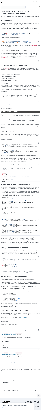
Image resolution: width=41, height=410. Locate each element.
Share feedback (5, 382)
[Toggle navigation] (38, 395)
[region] (17, 406)
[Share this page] (36, 7)
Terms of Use (36, 406)
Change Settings (14, 407)
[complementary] (36, 7)
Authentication (17, 316)
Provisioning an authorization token (9, 334)
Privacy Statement (5, 407)
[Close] (32, 404)
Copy (39, 33)
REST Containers (23, 317)
